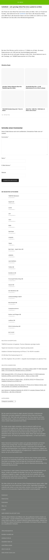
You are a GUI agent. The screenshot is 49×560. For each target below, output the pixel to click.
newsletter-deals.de (7, 541)
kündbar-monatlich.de (7, 534)
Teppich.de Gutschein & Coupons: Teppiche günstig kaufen (18, 348)
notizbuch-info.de (6, 538)
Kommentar (5, 137)
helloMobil (22, 13)
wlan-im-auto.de (6, 549)
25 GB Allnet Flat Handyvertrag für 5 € (12, 355)
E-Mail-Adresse (6, 165)
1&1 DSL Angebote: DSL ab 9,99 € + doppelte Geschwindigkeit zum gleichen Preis (24, 358)
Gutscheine (5, 502)
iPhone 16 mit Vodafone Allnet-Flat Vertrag (13, 385)
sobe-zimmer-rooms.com (8, 552)
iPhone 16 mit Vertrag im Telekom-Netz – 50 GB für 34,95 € (18, 379)
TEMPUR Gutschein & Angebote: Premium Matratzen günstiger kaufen (21, 344)
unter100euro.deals (7, 545)
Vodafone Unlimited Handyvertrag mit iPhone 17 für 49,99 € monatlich (20, 351)
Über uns (4, 506)
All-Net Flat (7, 114)
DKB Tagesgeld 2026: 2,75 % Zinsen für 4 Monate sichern (17, 374)
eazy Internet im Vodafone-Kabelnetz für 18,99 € (15, 390)
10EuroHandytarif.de (7, 530)
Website (4, 172)
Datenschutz (5, 498)
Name (4, 158)
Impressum (5, 495)
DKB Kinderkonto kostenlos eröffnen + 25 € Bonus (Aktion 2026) (19, 368)
